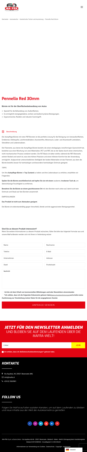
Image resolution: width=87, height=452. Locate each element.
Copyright (59, 446)
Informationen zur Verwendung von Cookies (31, 446)
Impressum (66, 446)
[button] (82, 7)
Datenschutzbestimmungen (60, 295)
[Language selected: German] (73, 450)
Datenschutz (50, 446)
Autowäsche (14, 19)
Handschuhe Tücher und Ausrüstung (31, 19)
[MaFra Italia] (11, 7)
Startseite (5, 19)
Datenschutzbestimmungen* (33, 352)
